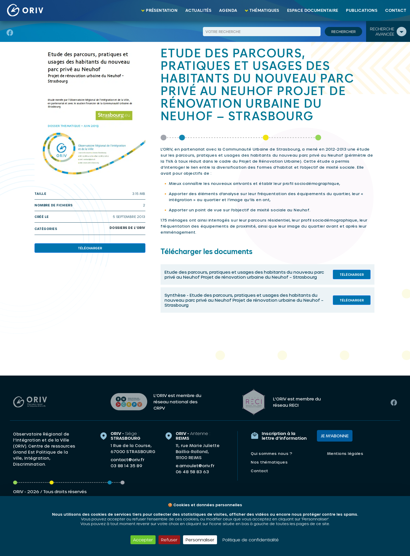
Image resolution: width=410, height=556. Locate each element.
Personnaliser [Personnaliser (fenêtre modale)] (200, 539)
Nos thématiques (269, 462)
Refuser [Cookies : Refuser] (169, 539)
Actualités (198, 10)
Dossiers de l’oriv (127, 227)
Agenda (228, 10)
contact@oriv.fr (127, 459)
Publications (361, 10)
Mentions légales (345, 453)
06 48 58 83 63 (192, 471)
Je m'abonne (335, 435)
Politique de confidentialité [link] (251, 539)
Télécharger (90, 248)
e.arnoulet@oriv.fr (195, 465)
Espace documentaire (312, 10)
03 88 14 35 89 (126, 465)
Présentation (162, 10)
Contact (395, 10)
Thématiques (264, 10)
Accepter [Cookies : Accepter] (143, 539)
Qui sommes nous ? (271, 453)
